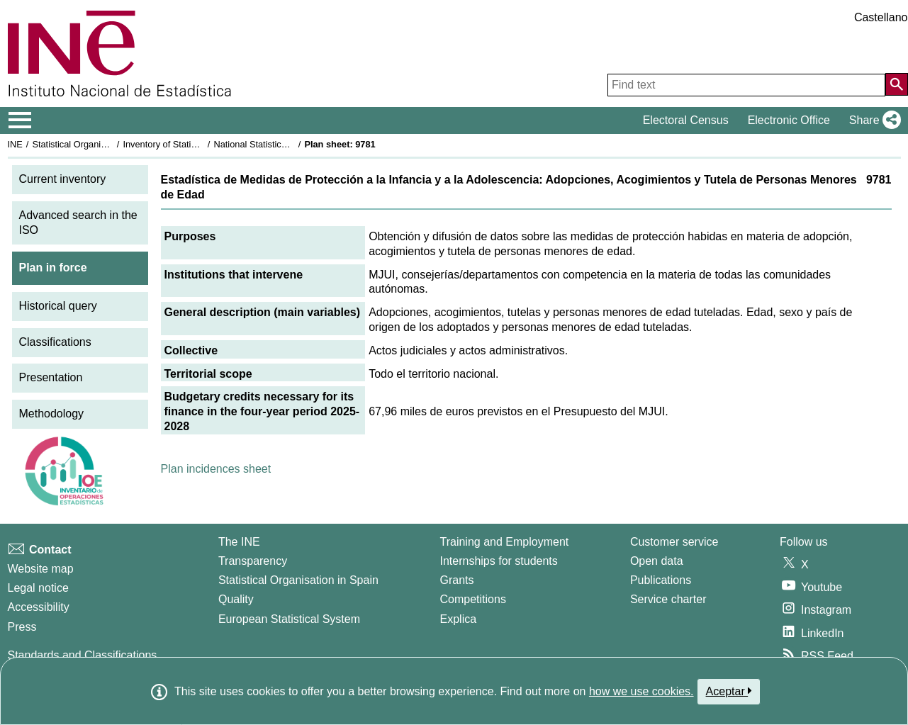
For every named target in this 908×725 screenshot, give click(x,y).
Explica (458, 619)
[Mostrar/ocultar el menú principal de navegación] (20, 120)
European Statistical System (289, 619)
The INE (239, 542)
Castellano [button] (881, 17)
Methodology (51, 414)
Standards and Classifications (82, 655)
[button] (872, 120)
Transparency (252, 561)
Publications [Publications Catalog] (660, 580)
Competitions (473, 599)
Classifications (55, 342)
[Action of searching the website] (896, 84)
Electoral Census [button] (686, 120)
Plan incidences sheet (216, 469)
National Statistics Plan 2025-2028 (282, 144)
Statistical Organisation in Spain (96, 144)
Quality (236, 599)
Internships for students (499, 561)
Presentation (51, 377)
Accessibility (38, 607)
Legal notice (38, 588)
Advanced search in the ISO (78, 222)
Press (22, 627)
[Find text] (746, 85)
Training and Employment (504, 542)
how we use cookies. (641, 691)
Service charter (668, 599)
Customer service (674, 542)
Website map (41, 569)
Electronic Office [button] (789, 120)
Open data (656, 561)
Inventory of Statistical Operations (190, 144)
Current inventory (62, 179)
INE (15, 144)
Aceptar (729, 691)
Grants (457, 580)
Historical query (58, 306)
